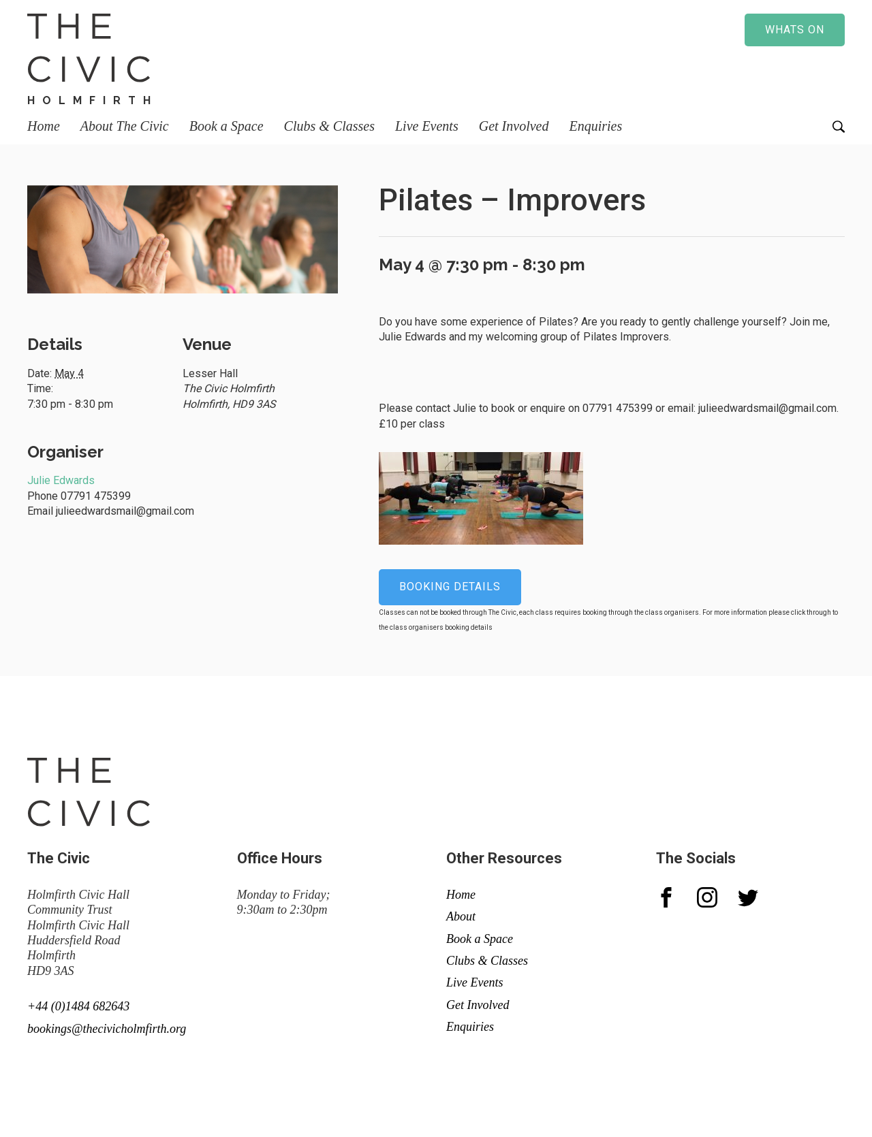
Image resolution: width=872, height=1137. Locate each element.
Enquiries (595, 125)
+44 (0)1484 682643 (78, 1006)
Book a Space (226, 125)
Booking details (450, 586)
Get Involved (514, 125)
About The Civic (124, 125)
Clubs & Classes (329, 125)
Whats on (794, 29)
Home (43, 125)
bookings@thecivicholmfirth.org (106, 1029)
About (461, 916)
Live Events (426, 125)
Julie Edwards (61, 480)
